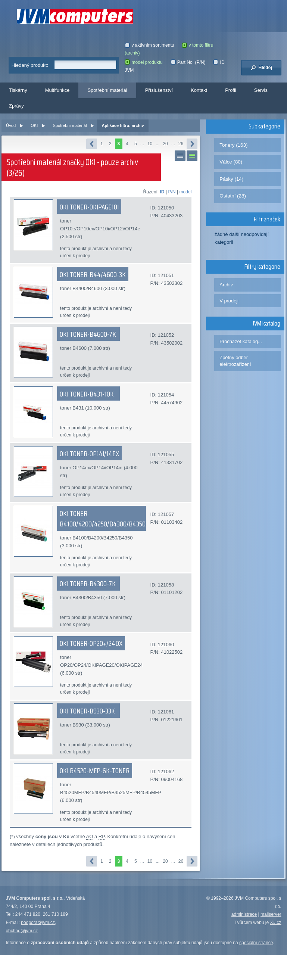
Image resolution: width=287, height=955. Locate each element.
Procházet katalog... (240, 341)
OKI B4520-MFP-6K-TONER (95, 770)
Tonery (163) (233, 145)
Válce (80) (230, 162)
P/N (171, 192)
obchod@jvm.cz (22, 930)
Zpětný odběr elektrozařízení (235, 361)
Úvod (11, 125)
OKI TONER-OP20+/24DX (91, 643)
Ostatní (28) (232, 196)
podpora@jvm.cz (38, 922)
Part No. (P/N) (188, 62)
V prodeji (228, 301)
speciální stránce (256, 942)
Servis (261, 90)
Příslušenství (159, 90)
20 (165, 143)
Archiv (226, 284)
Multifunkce (57, 90)
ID (162, 192)
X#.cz (275, 922)
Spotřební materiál (107, 90)
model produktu (143, 62)
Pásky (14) (231, 179)
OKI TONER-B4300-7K (88, 583)
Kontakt (199, 90)
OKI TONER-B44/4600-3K (93, 274)
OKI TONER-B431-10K (87, 393)
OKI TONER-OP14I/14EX (89, 453)
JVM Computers (75, 16)
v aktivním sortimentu (149, 45)
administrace (244, 914)
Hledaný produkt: (30, 65)
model (185, 192)
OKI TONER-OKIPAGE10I (89, 206)
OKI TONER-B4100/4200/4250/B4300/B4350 (103, 519)
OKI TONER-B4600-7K (88, 334)
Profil (230, 90)
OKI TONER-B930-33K (87, 710)
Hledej (261, 68)
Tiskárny (18, 90)
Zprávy (16, 106)
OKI (34, 125)
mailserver (271, 914)
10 (149, 143)
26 (180, 143)
